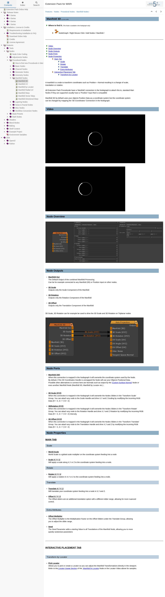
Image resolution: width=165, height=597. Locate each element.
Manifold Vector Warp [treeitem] (25, 95)
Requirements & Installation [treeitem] (18, 30)
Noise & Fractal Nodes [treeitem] (22, 104)
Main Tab (58, 59)
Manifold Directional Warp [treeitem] (26, 98)
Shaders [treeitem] (11, 119)
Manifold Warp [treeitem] (22, 92)
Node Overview (54, 49)
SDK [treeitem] (6, 137)
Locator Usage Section (67, 568)
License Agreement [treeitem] (15, 42)
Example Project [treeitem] (14, 131)
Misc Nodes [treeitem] (18, 107)
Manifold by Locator (91, 568)
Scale (62, 62)
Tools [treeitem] (9, 48)
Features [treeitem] (8, 45)
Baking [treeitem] (10, 125)
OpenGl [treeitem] (10, 140)
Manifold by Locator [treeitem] (24, 86)
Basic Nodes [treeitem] (18, 66)
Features (48, 12)
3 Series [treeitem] (11, 21)
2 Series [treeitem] (11, 24)
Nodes (56, 12)
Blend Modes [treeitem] (13, 122)
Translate (64, 67)
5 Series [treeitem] (11, 15)
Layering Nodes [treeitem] (20, 101)
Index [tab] (22, 4)
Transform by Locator (69, 75)
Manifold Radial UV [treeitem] (24, 89)
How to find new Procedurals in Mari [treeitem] (27, 63)
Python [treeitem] (10, 143)
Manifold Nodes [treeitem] (19, 78)
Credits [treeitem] (10, 39)
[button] (151, 12)
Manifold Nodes (82, 12)
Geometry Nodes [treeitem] (20, 75)
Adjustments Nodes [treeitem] (18, 57)
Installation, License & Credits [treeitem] (16, 27)
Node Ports (52, 54)
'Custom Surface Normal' (122, 383)
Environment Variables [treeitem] (16, 134)
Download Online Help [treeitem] (16, 36)
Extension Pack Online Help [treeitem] (15, 9)
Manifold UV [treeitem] (21, 84)
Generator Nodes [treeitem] (20, 72)
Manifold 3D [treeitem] (21, 81)
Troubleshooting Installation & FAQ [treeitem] (21, 33)
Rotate (63, 64)
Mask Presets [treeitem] (16, 113)
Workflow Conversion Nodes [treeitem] (24, 110)
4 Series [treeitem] (11, 18)
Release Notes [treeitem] (10, 12)
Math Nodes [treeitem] (15, 116)
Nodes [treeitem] (10, 51)
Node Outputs (54, 51)
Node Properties (55, 56)
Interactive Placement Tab (64, 72)
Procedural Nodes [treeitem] (17, 60)
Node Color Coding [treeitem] (18, 54)
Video (50, 46)
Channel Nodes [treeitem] (19, 69)
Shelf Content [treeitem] (13, 128)
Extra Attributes (66, 69)
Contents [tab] (8, 4)
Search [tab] (36, 4)
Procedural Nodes (68, 12)
